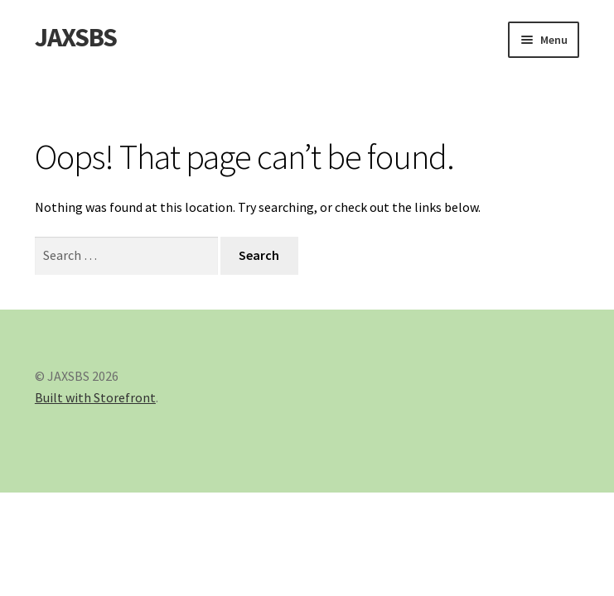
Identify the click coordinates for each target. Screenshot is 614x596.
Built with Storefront (95, 397)
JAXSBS (76, 37)
